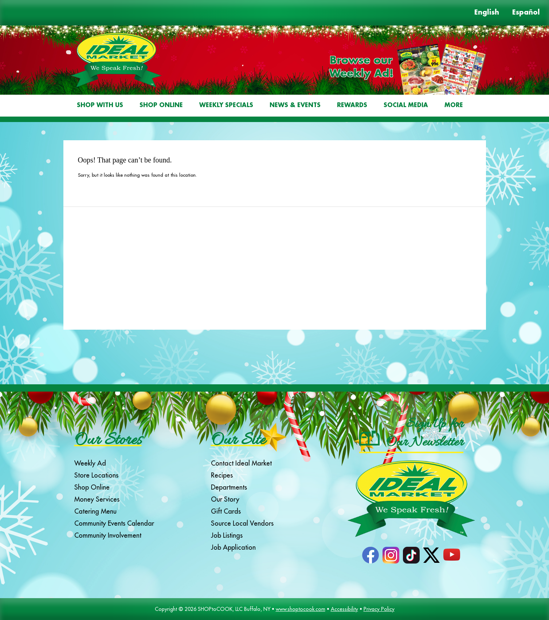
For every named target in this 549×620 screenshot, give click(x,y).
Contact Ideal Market (241, 463)
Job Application (233, 547)
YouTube (451, 555)
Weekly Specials (226, 105)
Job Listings (227, 535)
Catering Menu (95, 511)
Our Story (225, 499)
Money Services (96, 499)
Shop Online (161, 105)
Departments (229, 487)
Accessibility (344, 609)
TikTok (411, 555)
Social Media (406, 105)
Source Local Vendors (242, 523)
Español (526, 12)
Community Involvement (107, 535)
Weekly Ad (90, 463)
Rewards (352, 105)
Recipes (222, 475)
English (486, 12)
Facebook (370, 555)
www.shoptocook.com (300, 609)
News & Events (295, 105)
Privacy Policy (379, 609)
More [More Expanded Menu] (453, 105)
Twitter (431, 555)
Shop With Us (100, 105)
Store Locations (96, 475)
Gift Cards (226, 511)
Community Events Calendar (114, 523)
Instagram (391, 555)
